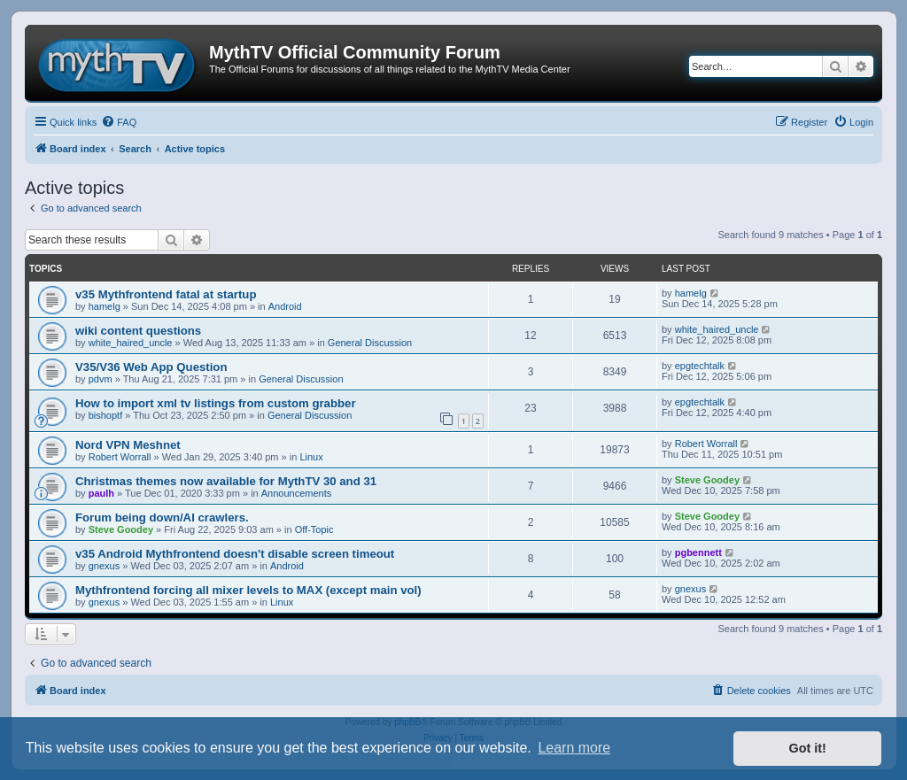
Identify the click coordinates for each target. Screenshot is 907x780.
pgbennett (698, 552)
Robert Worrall (120, 457)
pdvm (100, 379)
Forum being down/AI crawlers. (162, 517)
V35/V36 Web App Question (151, 367)
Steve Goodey (707, 480)
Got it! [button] (807, 748)
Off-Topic (314, 529)
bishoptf (106, 415)
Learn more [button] (574, 747)
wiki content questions (138, 330)
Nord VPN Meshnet (128, 445)
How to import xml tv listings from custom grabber (215, 403)
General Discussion (370, 342)
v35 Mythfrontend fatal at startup (165, 294)
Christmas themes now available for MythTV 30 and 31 (225, 481)
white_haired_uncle (131, 342)
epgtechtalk (700, 365)
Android (285, 306)
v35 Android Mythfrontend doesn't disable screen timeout (234, 553)
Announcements (296, 493)
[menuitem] (118, 122)
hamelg (104, 306)
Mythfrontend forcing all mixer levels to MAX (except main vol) (248, 590)
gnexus (104, 565)
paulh (101, 493)
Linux (310, 457)
